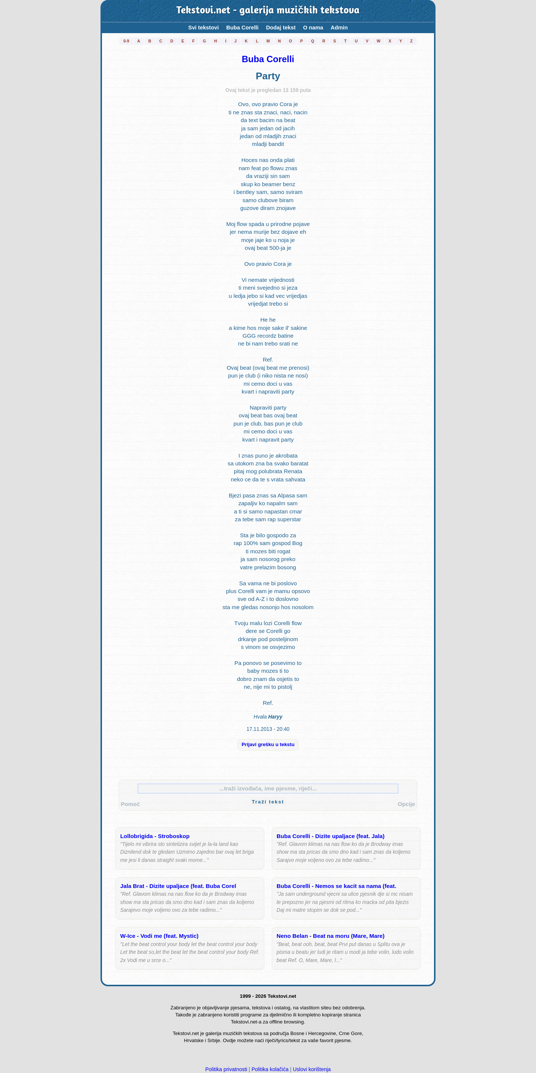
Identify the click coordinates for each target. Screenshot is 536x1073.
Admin (339, 28)
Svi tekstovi (203, 28)
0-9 (126, 41)
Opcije (406, 804)
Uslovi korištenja (312, 1069)
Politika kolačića (270, 1069)
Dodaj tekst (281, 28)
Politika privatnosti (226, 1069)
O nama (313, 28)
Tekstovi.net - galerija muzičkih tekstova (267, 11)
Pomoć (130, 804)
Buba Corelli (242, 28)
